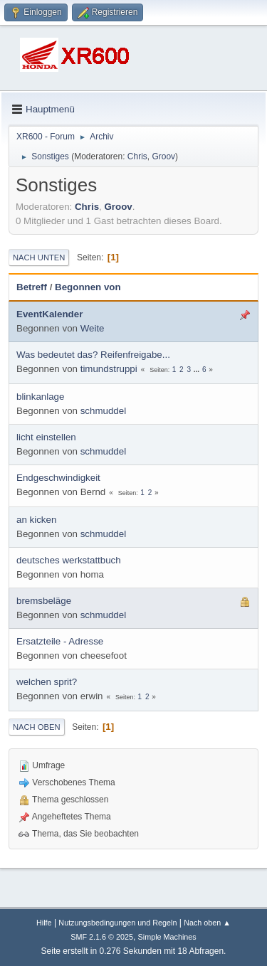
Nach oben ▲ (207, 922)
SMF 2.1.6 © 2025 (101, 937)
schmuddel (103, 410)
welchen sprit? (46, 681)
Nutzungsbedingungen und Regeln (117, 922)
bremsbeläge (43, 600)
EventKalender (49, 314)
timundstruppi (108, 368)
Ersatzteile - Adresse (59, 641)
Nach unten (39, 257)
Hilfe (44, 922)
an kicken (36, 519)
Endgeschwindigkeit (58, 477)
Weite (92, 328)
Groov (163, 156)
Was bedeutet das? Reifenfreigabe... (93, 354)
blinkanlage (40, 396)
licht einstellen (46, 437)
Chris (137, 156)
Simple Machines (167, 937)
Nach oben (37, 727)
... (197, 369)
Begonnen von (88, 287)
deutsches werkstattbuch (68, 560)
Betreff (31, 287)
